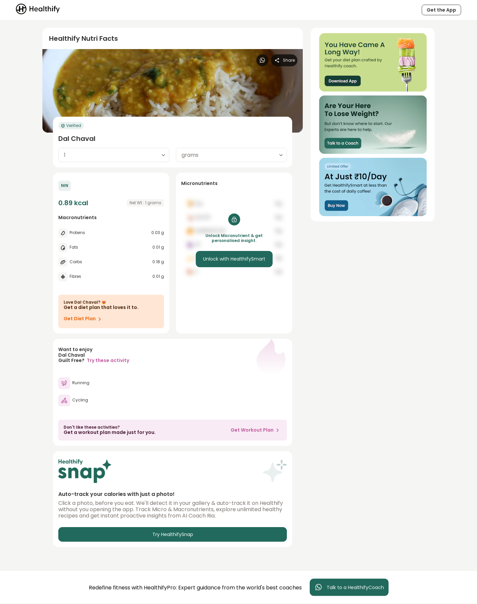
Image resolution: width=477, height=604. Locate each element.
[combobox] (113, 155)
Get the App (441, 10)
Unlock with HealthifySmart (234, 259)
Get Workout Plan (256, 430)
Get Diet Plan (84, 319)
